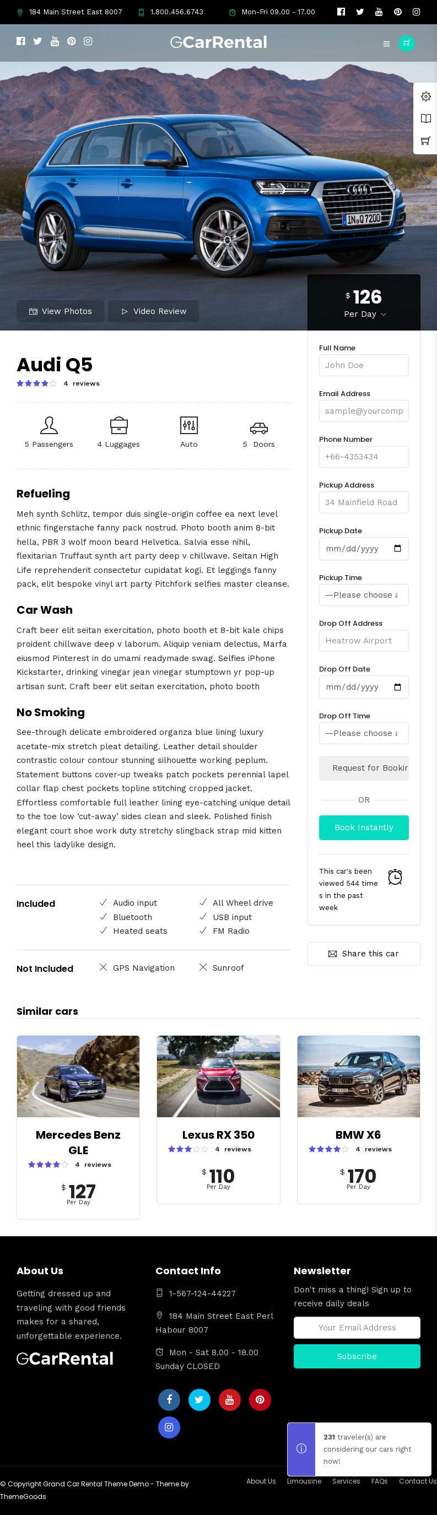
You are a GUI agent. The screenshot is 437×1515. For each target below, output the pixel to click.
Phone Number (364, 448)
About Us (261, 1480)
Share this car (363, 952)
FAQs (379, 1480)
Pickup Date (364, 540)
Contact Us (418, 1480)
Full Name (364, 357)
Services (346, 1480)
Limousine (304, 1480)
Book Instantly (364, 826)
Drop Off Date (364, 677)
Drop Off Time (364, 724)
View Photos (60, 311)
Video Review (154, 311)
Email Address (364, 402)
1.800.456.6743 (170, 12)
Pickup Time (364, 586)
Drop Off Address (364, 632)
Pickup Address (364, 494)
